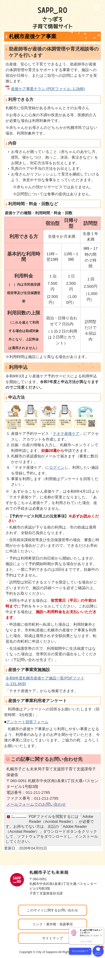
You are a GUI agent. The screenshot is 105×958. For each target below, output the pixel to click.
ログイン (57, 467)
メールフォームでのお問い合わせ (36, 804)
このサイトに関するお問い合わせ (52, 910)
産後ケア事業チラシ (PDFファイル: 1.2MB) (48, 89)
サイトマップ (52, 938)
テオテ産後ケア (66, 433)
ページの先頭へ (89, 864)
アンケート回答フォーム (27, 722)
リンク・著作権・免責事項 (52, 924)
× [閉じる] (101, 930)
